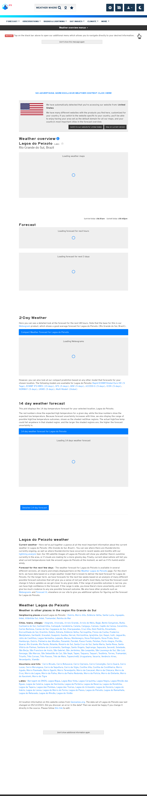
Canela (77, 626)
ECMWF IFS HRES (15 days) (40, 386)
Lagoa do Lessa (34, 690)
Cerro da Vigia (71, 667)
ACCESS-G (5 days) (95, 386)
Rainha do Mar (64, 618)
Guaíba (64, 635)
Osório (70, 615)
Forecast (13, 21)
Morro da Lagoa (32, 673)
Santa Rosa (111, 644)
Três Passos (46, 656)
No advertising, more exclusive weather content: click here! (73, 93)
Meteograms (25, 592)
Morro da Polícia (92, 673)
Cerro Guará (113, 664)
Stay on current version (115, 127)
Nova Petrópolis (92, 638)
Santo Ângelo (77, 647)
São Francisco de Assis (41, 650)
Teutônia (102, 653)
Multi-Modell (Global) (67, 389)
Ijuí (100, 635)
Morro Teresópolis (66, 670)
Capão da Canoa (108, 626)
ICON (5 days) (114, 386)
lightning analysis (27, 554)
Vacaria (96, 656)
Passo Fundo (85, 641)
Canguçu (86, 626)
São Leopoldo (87, 650)
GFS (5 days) (62, 386)
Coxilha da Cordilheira (104, 667)
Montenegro (77, 638)
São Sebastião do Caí (51, 653)
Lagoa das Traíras (65, 687)
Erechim (44, 632)
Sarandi (111, 647)
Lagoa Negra (103, 681)
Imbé (21, 618)
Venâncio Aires (108, 656)
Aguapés (119, 615)
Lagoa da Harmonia (53, 684)
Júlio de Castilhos (28, 638)
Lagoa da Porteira (74, 684)
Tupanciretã (73, 656)
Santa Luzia (108, 615)
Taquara (84, 653)
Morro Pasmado (34, 670)
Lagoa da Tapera (27, 687)
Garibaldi (36, 635)
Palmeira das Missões (49, 641)
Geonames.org (78, 702)
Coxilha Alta (86, 667)
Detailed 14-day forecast (34, 507)
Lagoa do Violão (65, 693)
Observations (32, 21)
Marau (67, 638)
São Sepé (67, 653)
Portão (118, 641)
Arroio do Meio (87, 623)
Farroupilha (85, 632)
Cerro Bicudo (48, 664)
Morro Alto (80, 615)
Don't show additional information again (73, 732)
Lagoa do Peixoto (94, 690)
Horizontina (82, 635)
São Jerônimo (73, 650)
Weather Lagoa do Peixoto (94, 571)
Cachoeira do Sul (27, 626)
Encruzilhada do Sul (28, 632)
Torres (111, 653)
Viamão (35, 659)
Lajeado (59, 638)
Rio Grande (32, 644)
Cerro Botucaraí (64, 664)
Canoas (95, 626)
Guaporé (55, 635)
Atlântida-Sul (31, 618)
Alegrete (48, 623)
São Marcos (34, 653)
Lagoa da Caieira (34, 684)
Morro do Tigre (39, 676)
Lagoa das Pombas (46, 687)
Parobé (74, 641)
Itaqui (106, 635)
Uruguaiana (85, 656)
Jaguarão (120, 635)
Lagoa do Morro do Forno (55, 690)
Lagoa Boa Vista (69, 681)
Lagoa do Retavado (28, 693)
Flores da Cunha (100, 632)
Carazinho (122, 626)
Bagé (98, 623)
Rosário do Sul (66, 644)
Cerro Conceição (97, 664)
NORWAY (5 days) (28, 389)
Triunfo (22, 656)
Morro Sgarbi (49, 670)
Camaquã (55, 626)
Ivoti (112, 635)
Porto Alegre (107, 641)
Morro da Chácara (105, 670)
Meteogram (24, 326)
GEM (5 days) (77, 386)
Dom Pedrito (98, 629)
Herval (72, 635)
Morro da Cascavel (86, 670)
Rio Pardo (44, 644)
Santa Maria (99, 644)
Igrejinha (93, 635)
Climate (93, 21)
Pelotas (96, 641)
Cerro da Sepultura (53, 667)
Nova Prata (107, 638)
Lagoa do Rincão (47, 693)
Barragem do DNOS (37, 681)
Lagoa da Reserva (93, 684)
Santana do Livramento (48, 647)
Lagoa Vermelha (46, 638)
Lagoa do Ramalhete (114, 690)
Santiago (65, 647)
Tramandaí (50, 618)
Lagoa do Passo (76, 690)
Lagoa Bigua (54, 681)
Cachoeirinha (43, 626)
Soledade (120, 647)
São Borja (23, 650)
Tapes (76, 653)
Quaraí (22, 644)
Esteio (52, 632)
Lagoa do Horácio (104, 687)
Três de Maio (59, 656)
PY (10, 5)
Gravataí (46, 635)
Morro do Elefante (110, 673)
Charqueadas (73, 629)
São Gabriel (59, 650)
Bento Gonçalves (110, 623)
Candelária (67, 626)
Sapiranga (91, 647)
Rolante (53, 644)
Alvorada (58, 623)
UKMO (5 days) (47, 389)
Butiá (122, 623)
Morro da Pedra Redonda (70, 673)
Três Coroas (33, 656)
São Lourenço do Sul (105, 650)
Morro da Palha (49, 673)
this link (59, 708)
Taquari (93, 653)
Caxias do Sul (41, 629)
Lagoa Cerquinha (87, 681)
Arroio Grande (71, 623)
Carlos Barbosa (26, 629)
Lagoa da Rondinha (112, 684)
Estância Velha (94, 615)
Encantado (110, 629)
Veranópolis (25, 659)
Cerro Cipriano (81, 664)
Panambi (65, 641)
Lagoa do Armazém (85, 687)
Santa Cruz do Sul (83, 644)
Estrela (59, 632)
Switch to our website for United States (86, 127)
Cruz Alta (86, 629)
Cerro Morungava (34, 667)
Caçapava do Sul (58, 629)
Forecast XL (42, 592)
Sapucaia (101, 647)
